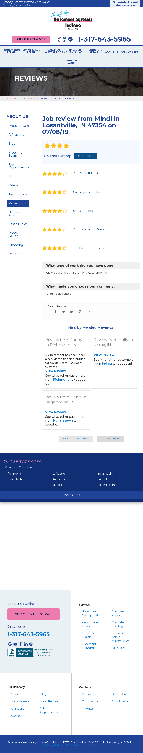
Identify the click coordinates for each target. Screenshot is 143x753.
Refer (13, 176)
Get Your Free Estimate (33, 614)
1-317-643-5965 (94, 39)
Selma (107, 363)
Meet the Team (15, 154)
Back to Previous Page (75, 439)
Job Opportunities (19, 166)
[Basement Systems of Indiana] (71, 20)
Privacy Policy (53, 745)
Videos (13, 185)
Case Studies (18, 224)
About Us (111, 52)
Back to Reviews (110, 439)
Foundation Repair (11, 51)
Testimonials (18, 194)
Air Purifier (118, 648)
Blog (12, 143)
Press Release (19, 125)
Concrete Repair (93, 51)
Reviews (15, 203)
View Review (55, 371)
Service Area (129, 52)
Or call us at (16, 626)
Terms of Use (75, 745)
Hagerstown (63, 420)
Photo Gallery (14, 234)
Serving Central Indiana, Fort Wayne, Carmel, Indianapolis (27, 3)
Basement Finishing (76, 51)
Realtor (14, 254)
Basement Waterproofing (54, 51)
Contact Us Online (21, 603)
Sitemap (93, 745)
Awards (15, 716)
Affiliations (16, 134)
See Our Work (71, 61)
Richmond (61, 379)
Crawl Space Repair (31, 51)
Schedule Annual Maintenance (125, 3)
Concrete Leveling (118, 624)
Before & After (15, 213)
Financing (16, 245)
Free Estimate (31, 39)
